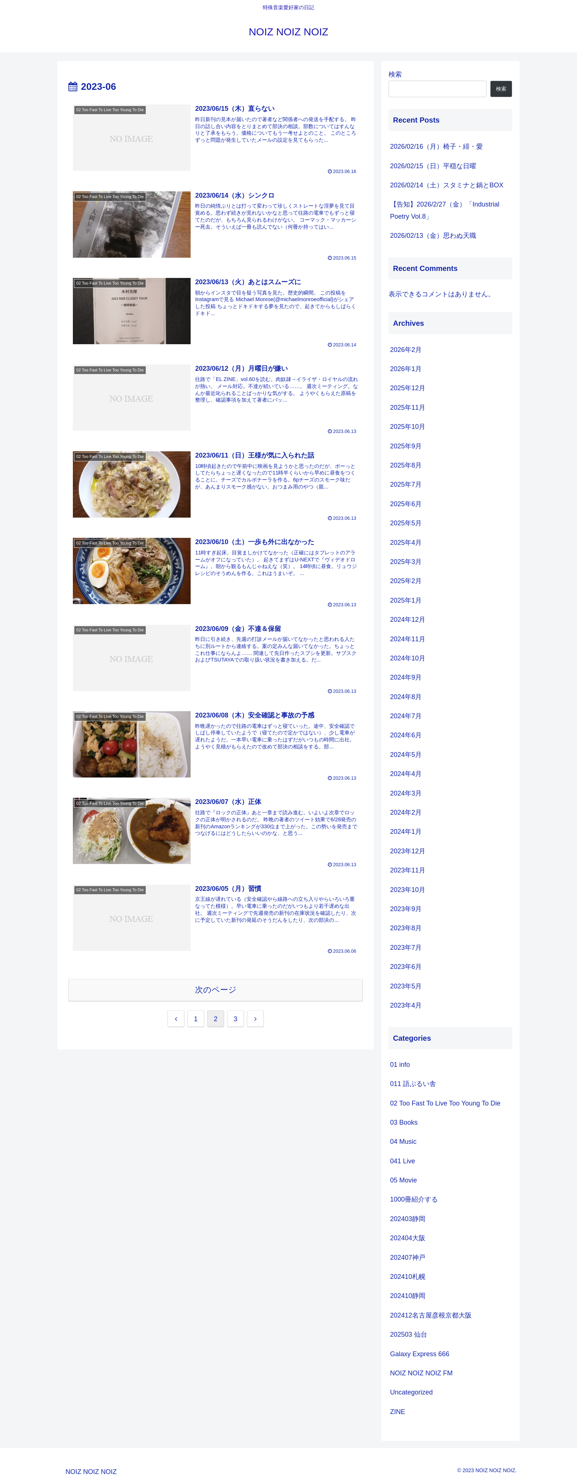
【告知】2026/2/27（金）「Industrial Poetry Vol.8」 (444, 210)
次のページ (216, 989)
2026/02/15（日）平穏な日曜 (433, 166)
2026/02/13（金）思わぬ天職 (433, 235)
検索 (395, 74)
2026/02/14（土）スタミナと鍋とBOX (446, 185)
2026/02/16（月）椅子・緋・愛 (436, 146)
